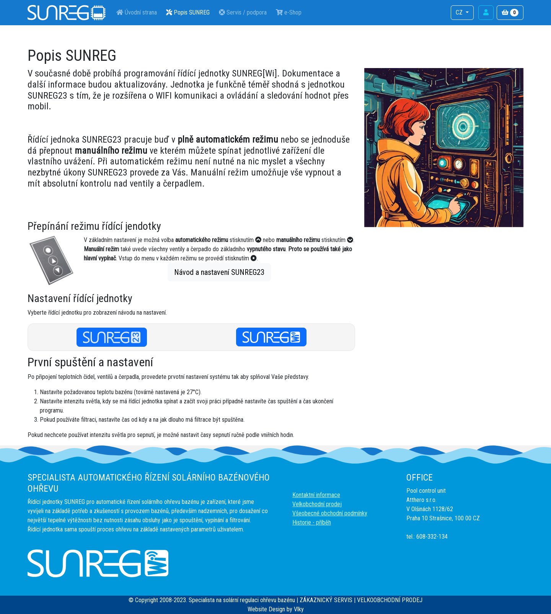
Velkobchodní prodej (317, 504)
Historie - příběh (311, 522)
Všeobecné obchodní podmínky (329, 513)
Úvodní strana (136, 12)
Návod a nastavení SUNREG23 (219, 272)
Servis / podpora (242, 12)
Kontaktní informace (316, 495)
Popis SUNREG (188, 12)
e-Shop (288, 12)
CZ (460, 12)
